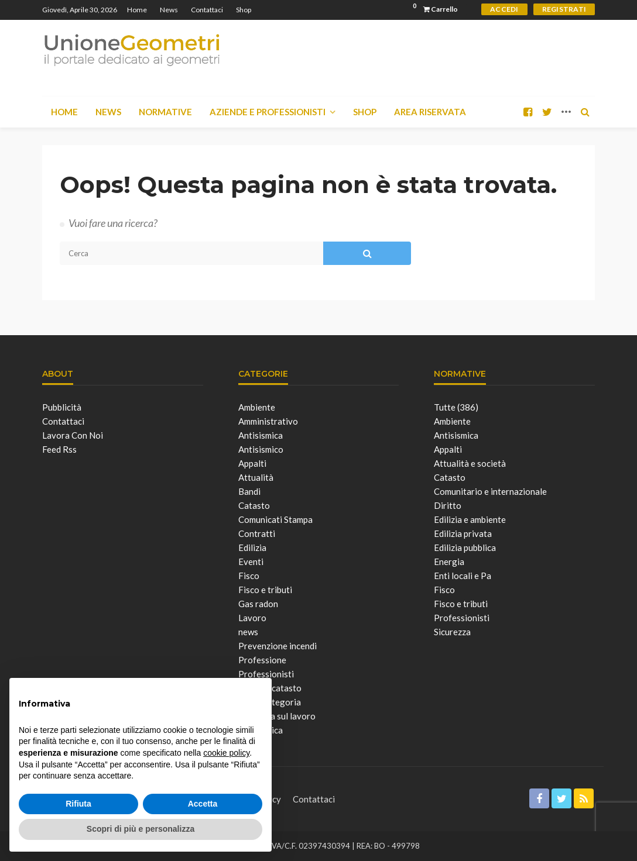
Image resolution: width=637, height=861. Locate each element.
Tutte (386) (456, 407)
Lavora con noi (72, 435)
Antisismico (260, 449)
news (248, 631)
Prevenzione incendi (277, 645)
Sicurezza (452, 631)
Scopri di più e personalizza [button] (140, 829)
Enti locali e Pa (462, 575)
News (169, 9)
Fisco (248, 575)
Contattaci (207, 9)
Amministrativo (268, 421)
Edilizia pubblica (465, 547)
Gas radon (258, 603)
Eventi (250, 561)
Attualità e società (470, 463)
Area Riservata (430, 111)
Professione (262, 660)
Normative (165, 111)
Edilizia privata (463, 533)
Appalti (252, 463)
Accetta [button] (203, 803)
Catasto (254, 505)
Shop (243, 9)
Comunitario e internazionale (490, 491)
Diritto (447, 505)
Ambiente (256, 407)
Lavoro (252, 617)
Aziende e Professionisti (268, 111)
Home (137, 9)
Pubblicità (61, 407)
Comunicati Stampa (275, 519)
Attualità (255, 477)
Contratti (256, 533)
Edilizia (252, 547)
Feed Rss (59, 449)
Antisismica (260, 435)
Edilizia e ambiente (470, 519)
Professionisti (461, 617)
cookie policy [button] (226, 752)
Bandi (249, 491)
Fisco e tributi (265, 589)
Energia (449, 561)
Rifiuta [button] (78, 803)
